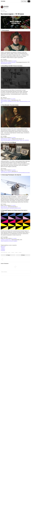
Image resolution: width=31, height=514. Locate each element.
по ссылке (14, 60)
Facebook (3, 250)
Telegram (3, 247)
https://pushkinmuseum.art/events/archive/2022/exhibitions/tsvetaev (15, 172)
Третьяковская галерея (6, 138)
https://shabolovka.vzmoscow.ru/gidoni (9, 240)
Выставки (3, 10)
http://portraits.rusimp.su (6, 63)
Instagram (3, 249)
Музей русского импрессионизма (8, 62)
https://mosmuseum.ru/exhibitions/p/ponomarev (11, 208)
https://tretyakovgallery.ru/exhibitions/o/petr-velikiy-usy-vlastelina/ (15, 140)
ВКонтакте (3, 246)
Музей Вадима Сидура (6, 100)
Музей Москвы (4, 206)
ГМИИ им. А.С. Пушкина (6, 171)
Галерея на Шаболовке (6, 239)
